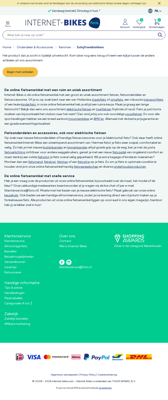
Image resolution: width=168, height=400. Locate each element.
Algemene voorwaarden (64, 374)
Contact (65, 241)
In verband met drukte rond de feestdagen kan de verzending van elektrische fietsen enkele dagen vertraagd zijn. (82, 3)
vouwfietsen (133, 114)
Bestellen (10, 251)
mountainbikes (78, 119)
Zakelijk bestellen (16, 319)
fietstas (62, 162)
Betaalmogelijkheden (19, 257)
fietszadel (119, 152)
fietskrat (50, 162)
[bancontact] (117, 357)
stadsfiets (99, 100)
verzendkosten (105, 388)
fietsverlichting (14, 152)
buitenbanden (53, 147)
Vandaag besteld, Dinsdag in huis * (76, 11)
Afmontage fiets (15, 246)
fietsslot (43, 157)
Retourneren (12, 272)
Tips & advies (13, 288)
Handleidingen (14, 293)
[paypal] (97, 357)
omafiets (116, 100)
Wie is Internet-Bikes (73, 246)
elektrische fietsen (78, 109)
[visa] (33, 357)
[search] (161, 35)
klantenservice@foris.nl (75, 267)
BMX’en (99, 119)
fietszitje (84, 162)
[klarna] (76, 357)
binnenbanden (77, 147)
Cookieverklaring (107, 374)
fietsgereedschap (86, 167)
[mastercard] (56, 357)
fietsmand (35, 162)
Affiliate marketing (17, 324)
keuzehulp (11, 195)
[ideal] (20, 357)
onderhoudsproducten (130, 167)
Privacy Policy (88, 374)
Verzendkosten (14, 262)
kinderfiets (28, 104)
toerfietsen (103, 109)
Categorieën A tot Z (18, 303)
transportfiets (153, 100)
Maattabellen (13, 298)
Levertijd (10, 267)
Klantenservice (14, 241)
